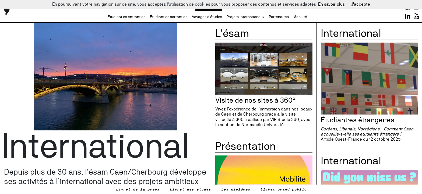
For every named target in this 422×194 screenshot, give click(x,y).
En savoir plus (331, 4)
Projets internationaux (245, 17)
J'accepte (360, 4)
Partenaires (279, 17)
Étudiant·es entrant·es (126, 17)
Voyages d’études (207, 17)
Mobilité (300, 17)
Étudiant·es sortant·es (168, 17)
